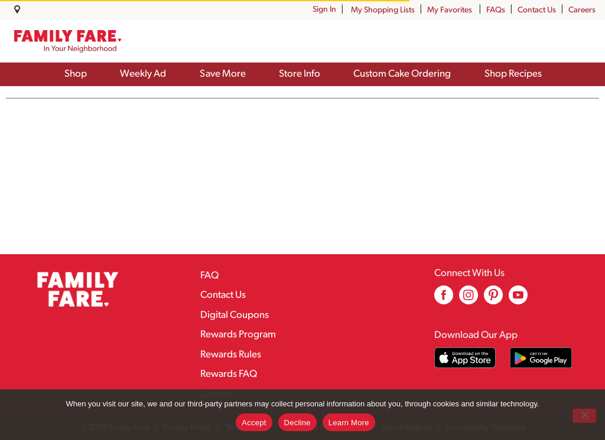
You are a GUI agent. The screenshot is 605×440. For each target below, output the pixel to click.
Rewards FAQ (228, 374)
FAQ (209, 276)
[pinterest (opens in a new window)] (493, 299)
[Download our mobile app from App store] (465, 358)
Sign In (324, 9)
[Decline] (584, 416)
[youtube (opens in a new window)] (518, 299)
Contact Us (537, 10)
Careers (582, 10)
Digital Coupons (234, 315)
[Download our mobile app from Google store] (541, 358)
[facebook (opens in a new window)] (443, 299)
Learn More (348, 422)
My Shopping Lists (383, 10)
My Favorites (450, 10)
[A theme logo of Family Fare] (67, 41)
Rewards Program (238, 335)
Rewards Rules (230, 355)
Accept (254, 422)
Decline (297, 422)
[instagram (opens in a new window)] (468, 299)
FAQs (495, 10)
